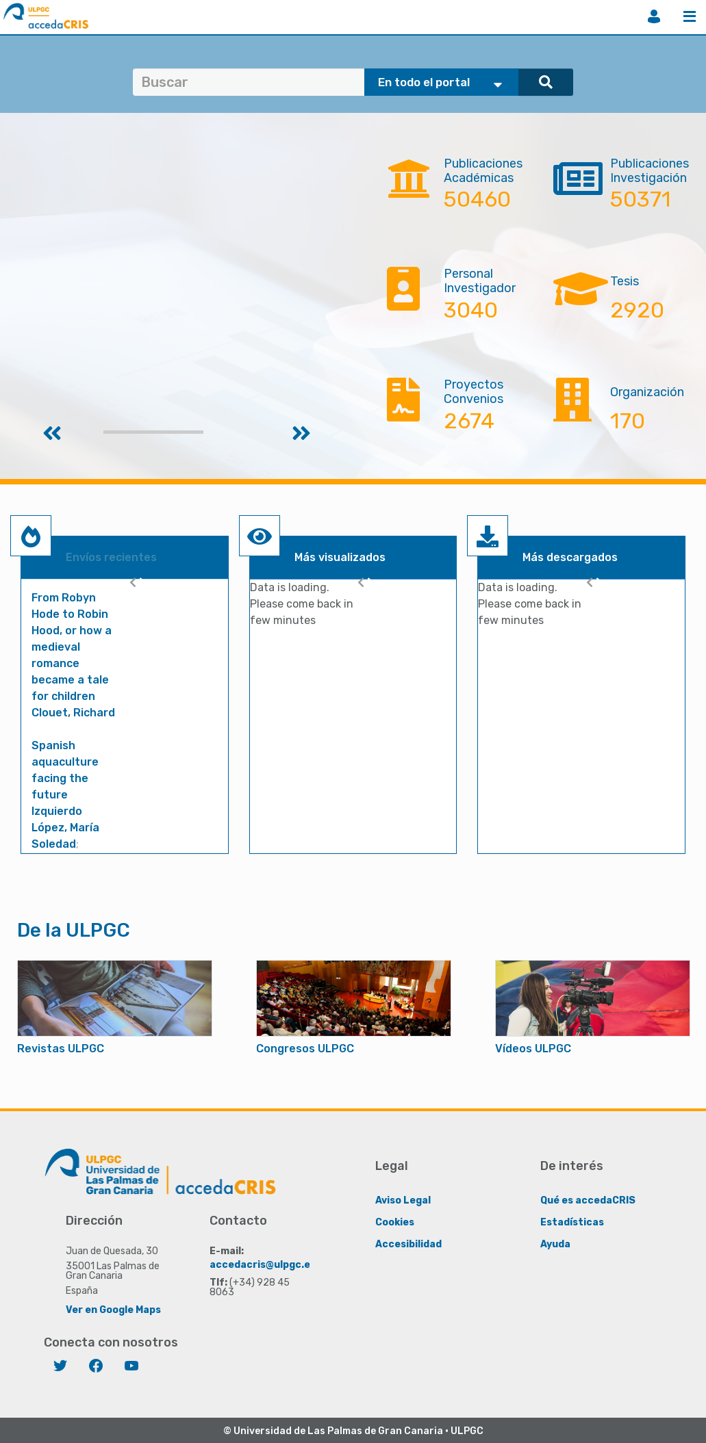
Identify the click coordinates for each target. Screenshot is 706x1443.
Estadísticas (572, 1221)
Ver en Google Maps (113, 1309)
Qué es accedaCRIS (587, 1200)
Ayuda (555, 1243)
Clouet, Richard (73, 712)
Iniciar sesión (654, 16)
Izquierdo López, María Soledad (65, 827)
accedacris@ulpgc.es (263, 1264)
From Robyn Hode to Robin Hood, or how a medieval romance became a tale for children (71, 647)
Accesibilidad (408, 1243)
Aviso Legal (403, 1200)
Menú (689, 16)
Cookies (394, 1221)
